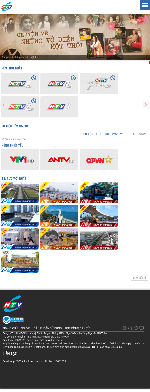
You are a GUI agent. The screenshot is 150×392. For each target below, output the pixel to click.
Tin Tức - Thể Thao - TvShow (102, 133)
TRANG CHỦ (10, 328)
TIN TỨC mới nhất (14, 179)
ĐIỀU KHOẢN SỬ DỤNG (48, 328)
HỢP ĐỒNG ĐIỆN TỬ (77, 328)
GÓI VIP (25, 328)
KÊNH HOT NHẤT (12, 68)
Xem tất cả (139, 278)
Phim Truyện (138, 133)
